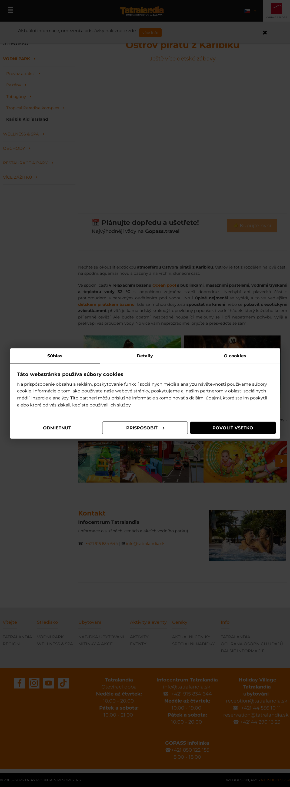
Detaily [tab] (145, 355)
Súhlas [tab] (54, 355)
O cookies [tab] (235, 355)
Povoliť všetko (232, 427)
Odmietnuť (57, 427)
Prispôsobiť (145, 427)
